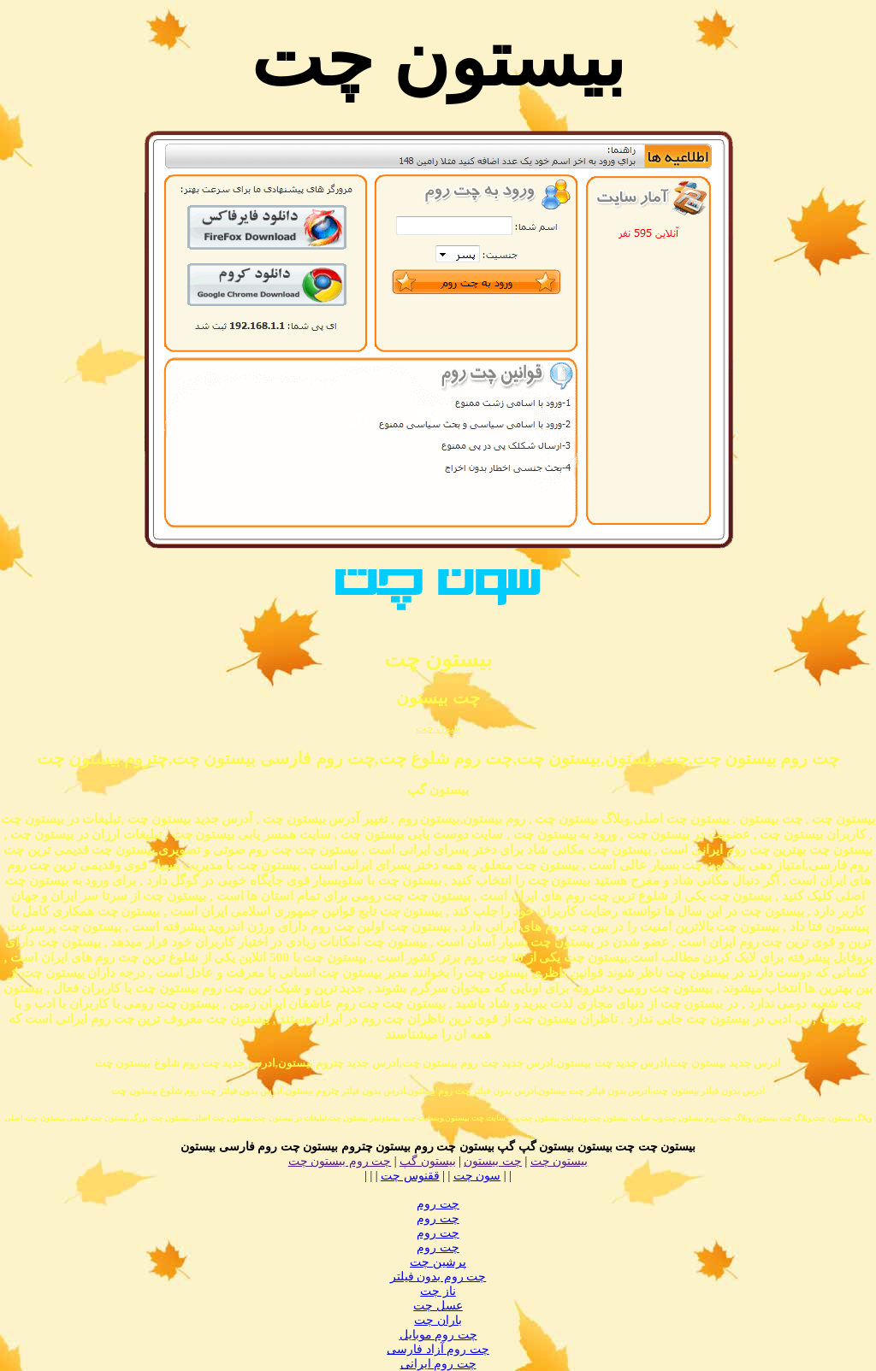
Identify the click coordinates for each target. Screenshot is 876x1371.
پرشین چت (438, 1262)
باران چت (438, 1320)
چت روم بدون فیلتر (438, 1276)
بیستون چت (559, 1161)
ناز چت (438, 1291)
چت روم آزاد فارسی (438, 1349)
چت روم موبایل (438, 1334)
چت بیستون (493, 1161)
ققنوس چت (410, 1175)
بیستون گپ (428, 1161)
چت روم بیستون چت (340, 1161)
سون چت (438, 727)
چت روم (438, 1203)
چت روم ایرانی (438, 1363)
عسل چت (438, 1305)
